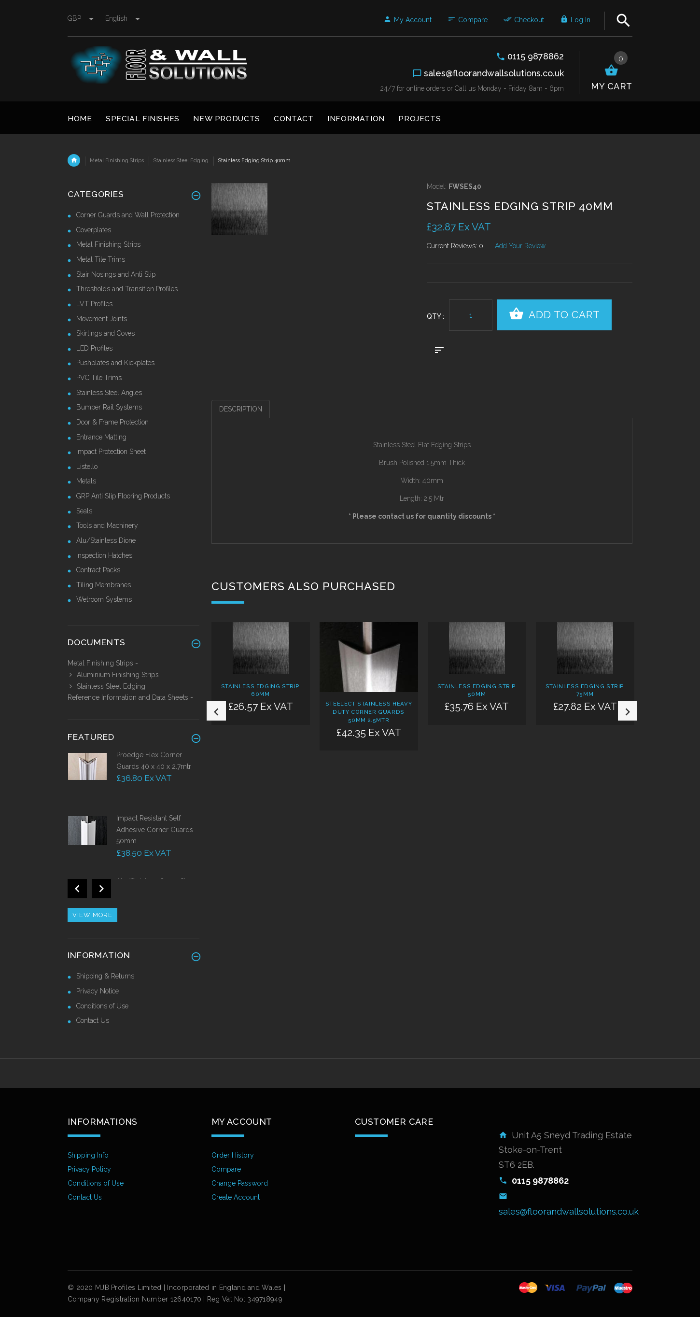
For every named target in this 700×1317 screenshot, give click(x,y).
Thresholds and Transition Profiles (127, 289)
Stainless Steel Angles (109, 393)
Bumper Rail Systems (109, 407)
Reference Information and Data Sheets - (130, 697)
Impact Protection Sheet (111, 451)
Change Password (239, 1183)
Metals (86, 481)
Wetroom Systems (104, 599)
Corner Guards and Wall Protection (128, 215)
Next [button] (627, 711)
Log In (575, 20)
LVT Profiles (94, 304)
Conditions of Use (102, 1006)
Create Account (235, 1197)
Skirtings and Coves (105, 333)
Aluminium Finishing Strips (113, 675)
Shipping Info (88, 1155)
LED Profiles (94, 348)
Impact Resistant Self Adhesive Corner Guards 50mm (154, 829)
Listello (87, 466)
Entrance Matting (101, 437)
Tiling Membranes (103, 585)
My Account (407, 20)
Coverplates (93, 230)
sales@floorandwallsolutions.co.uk (569, 1211)
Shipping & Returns (105, 976)
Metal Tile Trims (100, 259)
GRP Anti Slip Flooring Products (123, 496)
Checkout (524, 20)
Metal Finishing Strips (117, 160)
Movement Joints (101, 319)
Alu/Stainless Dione (106, 540)
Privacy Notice (97, 991)
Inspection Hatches (104, 555)
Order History (232, 1155)
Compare (468, 20)
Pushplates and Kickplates (115, 363)
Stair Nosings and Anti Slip (115, 274)
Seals (84, 511)
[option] (261, 691)
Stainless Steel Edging (181, 160)
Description (240, 409)
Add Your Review (520, 246)
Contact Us (92, 1020)
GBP (82, 18)
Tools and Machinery (107, 525)
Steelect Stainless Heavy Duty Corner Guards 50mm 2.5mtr (368, 711)
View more (92, 915)
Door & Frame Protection (112, 422)
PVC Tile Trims (99, 378)
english (122, 18)
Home (74, 160)
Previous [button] (216, 711)
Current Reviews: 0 (455, 246)
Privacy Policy (89, 1169)
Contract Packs (98, 570)
